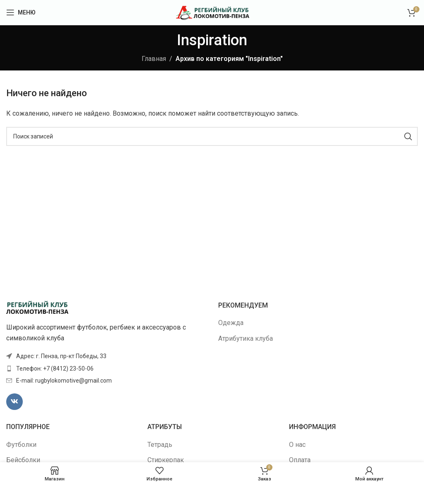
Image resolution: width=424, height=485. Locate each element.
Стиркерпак (165, 460)
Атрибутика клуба (245, 338)
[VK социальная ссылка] (14, 401)
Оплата (300, 460)
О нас (297, 445)
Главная (154, 59)
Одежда (230, 323)
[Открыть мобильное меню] (21, 12)
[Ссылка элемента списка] (106, 368)
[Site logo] (212, 12)
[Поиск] (212, 136)
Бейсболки (23, 460)
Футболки (21, 445)
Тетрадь (159, 445)
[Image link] (37, 307)
